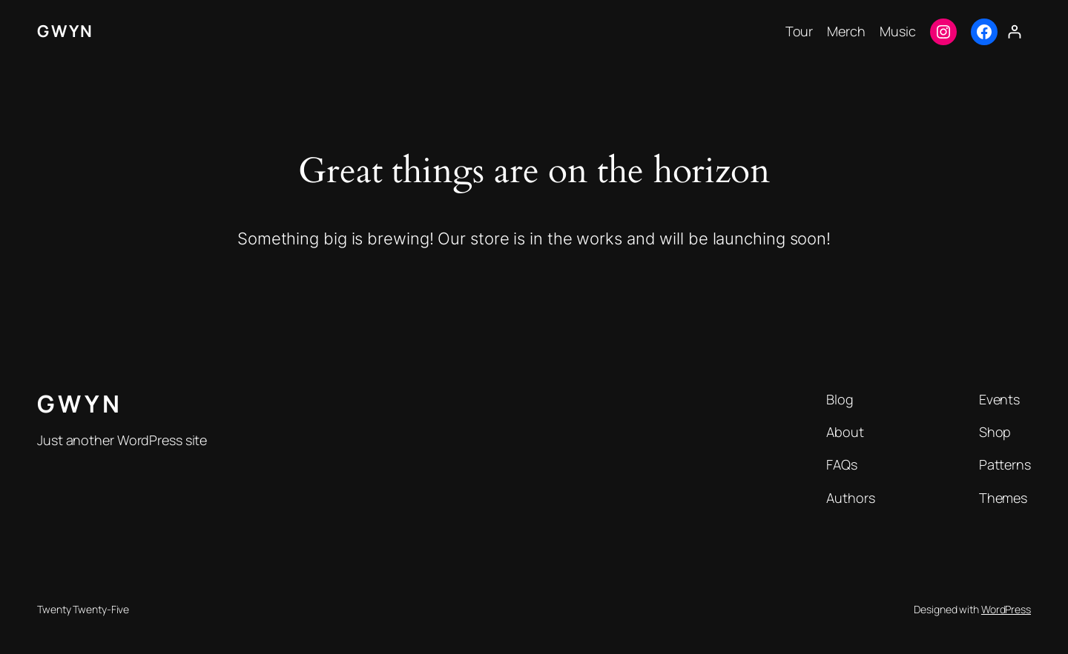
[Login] (1014, 31)
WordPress (1006, 609)
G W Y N (64, 31)
